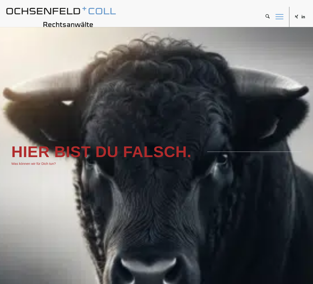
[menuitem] (268, 17)
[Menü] (278, 17)
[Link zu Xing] (296, 16)
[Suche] (268, 17)
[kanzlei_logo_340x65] (61, 17)
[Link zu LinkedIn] (303, 16)
